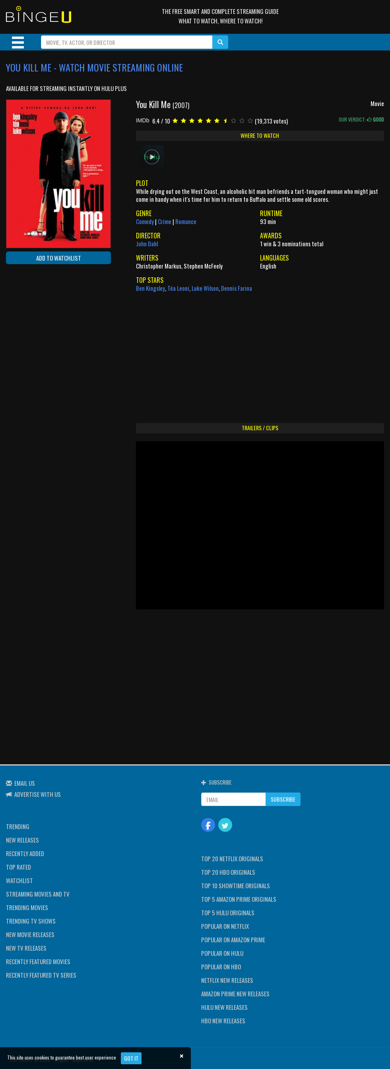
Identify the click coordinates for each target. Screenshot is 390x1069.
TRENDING (17, 826)
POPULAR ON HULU (222, 953)
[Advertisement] (42, 321)
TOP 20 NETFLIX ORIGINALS (232, 858)
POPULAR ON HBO (221, 966)
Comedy (145, 221)
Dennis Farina (236, 288)
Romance (185, 221)
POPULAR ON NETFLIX (225, 926)
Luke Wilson (205, 288)
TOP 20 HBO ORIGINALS (228, 872)
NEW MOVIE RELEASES (30, 934)
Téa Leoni (178, 288)
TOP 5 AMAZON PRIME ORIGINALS (238, 899)
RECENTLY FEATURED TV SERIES (41, 974)
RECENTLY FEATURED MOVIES (38, 961)
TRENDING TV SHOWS (31, 920)
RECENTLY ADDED (25, 853)
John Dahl (147, 243)
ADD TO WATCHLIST (58, 257)
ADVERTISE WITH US (37, 794)
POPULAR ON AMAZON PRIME (233, 939)
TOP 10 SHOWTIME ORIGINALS (235, 885)
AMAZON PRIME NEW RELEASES (235, 993)
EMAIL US (24, 783)
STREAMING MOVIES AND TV (38, 893)
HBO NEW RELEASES (223, 1020)
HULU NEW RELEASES (224, 1007)
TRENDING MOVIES (27, 907)
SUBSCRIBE (283, 799)
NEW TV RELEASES (26, 947)
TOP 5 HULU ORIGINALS (227, 912)
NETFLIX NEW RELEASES (227, 980)
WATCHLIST (19, 880)
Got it (131, 1058)
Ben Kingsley (150, 288)
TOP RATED (18, 866)
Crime (164, 221)
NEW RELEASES (22, 839)
